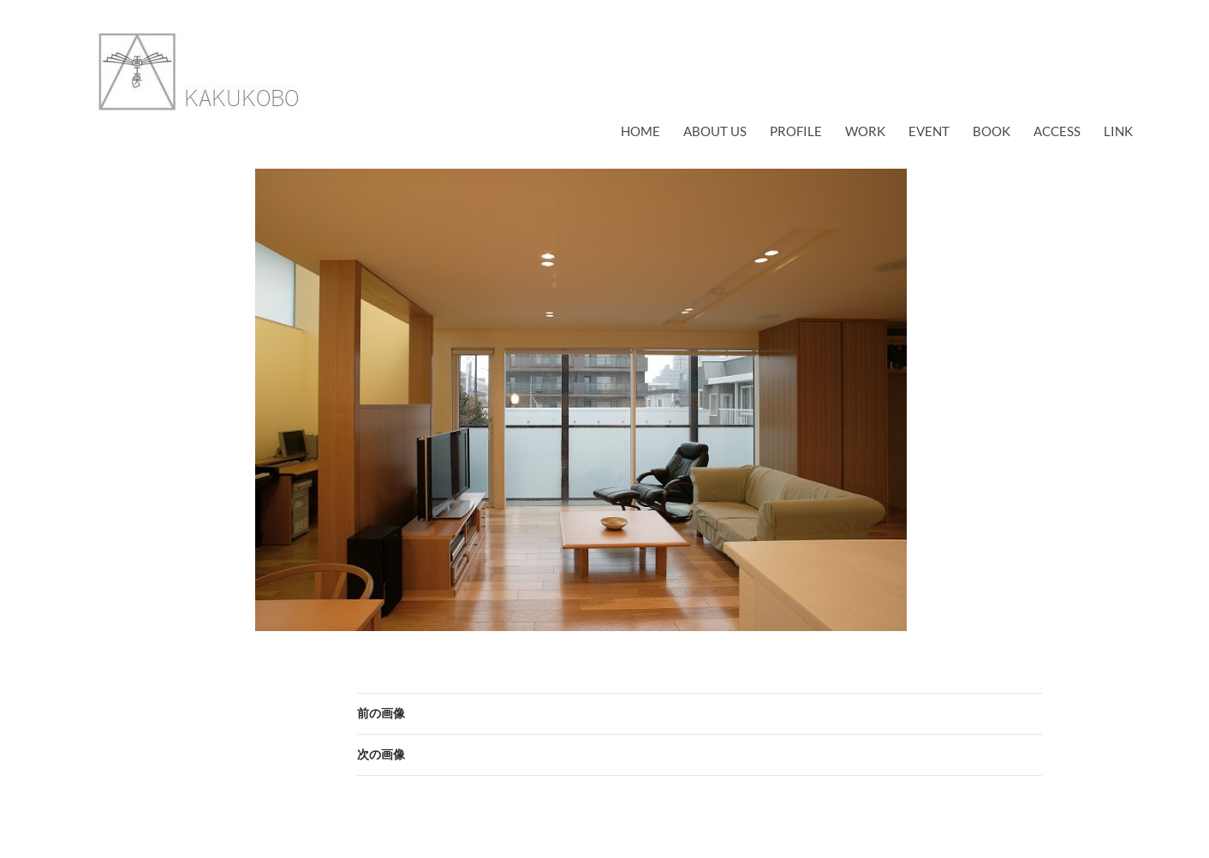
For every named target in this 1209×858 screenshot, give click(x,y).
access (1057, 131)
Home (640, 131)
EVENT (929, 131)
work (865, 131)
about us (715, 131)
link (1118, 131)
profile (796, 131)
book (991, 131)
